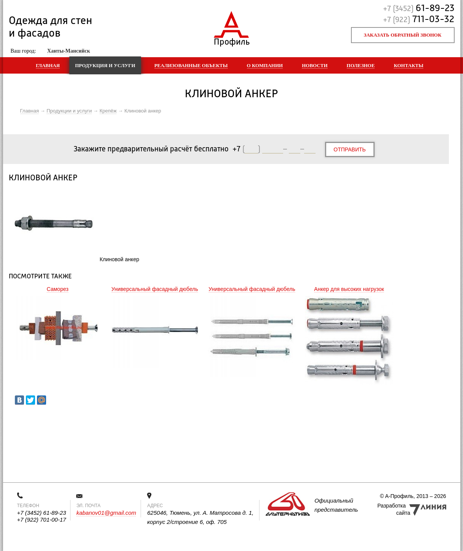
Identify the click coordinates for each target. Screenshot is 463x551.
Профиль (231, 40)
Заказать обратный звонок (403, 35)
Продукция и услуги (105, 65)
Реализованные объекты (191, 65)
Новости (314, 65)
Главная (48, 65)
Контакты (408, 65)
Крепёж (108, 111)
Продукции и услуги (69, 111)
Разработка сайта (393, 509)
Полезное (361, 65)
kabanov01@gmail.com (106, 512)
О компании (265, 65)
